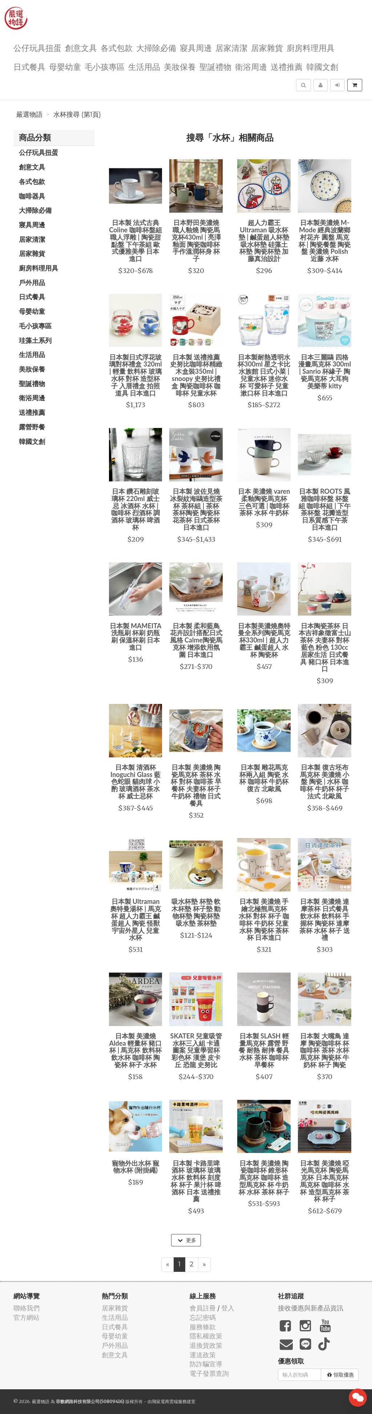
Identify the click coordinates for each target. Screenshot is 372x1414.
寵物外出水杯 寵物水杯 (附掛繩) (135, 1166)
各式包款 (117, 47)
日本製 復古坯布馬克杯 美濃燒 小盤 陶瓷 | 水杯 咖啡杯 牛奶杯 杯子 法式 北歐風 (324, 781)
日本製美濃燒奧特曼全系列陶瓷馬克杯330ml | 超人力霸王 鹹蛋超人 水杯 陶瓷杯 (264, 640)
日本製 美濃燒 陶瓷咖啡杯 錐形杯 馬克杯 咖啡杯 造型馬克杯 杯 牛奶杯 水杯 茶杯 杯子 (264, 1177)
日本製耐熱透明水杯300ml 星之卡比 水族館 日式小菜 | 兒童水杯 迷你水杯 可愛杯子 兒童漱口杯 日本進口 (264, 375)
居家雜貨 (267, 47)
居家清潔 (231, 47)
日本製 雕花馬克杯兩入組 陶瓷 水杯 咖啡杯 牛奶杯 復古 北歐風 (263, 778)
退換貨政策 (206, 1345)
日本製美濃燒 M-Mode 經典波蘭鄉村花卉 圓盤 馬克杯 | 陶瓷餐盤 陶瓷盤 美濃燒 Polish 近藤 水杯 (325, 241)
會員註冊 (203, 1308)
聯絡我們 (26, 1308)
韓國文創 (322, 66)
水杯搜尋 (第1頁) (77, 115)
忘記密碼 (203, 1317)
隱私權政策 (206, 1336)
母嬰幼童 (65, 66)
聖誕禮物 (215, 66)
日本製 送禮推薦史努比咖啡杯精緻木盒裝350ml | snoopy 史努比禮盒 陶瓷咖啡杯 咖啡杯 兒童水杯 (196, 375)
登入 (227, 1308)
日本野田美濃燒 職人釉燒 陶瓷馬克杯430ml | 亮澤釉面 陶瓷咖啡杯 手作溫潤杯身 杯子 (196, 241)
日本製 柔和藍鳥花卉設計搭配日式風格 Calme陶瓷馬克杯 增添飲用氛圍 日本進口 (196, 640)
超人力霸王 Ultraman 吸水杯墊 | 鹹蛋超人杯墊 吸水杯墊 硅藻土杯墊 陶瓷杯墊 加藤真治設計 (264, 241)
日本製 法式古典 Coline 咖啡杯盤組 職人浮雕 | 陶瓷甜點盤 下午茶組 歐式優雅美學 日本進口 (135, 241)
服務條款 (203, 1327)
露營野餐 (32, 427)
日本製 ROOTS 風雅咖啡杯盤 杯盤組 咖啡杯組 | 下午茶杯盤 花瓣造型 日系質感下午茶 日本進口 (325, 509)
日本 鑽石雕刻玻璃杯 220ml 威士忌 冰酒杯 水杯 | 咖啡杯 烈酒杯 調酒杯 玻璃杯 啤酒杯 (135, 509)
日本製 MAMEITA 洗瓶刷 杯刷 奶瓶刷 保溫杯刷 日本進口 (136, 636)
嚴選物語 (29, 115)
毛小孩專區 (105, 66)
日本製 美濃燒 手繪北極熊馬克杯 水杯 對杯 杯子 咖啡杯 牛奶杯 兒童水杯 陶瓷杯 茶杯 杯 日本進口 (264, 919)
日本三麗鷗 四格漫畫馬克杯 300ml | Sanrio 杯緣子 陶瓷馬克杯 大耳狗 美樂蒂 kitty (324, 371)
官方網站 (26, 1317)
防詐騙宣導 (206, 1364)
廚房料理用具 (311, 47)
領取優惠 (340, 1374)
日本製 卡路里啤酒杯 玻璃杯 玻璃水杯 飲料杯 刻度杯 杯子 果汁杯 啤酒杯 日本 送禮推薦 (196, 1181)
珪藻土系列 (35, 340)
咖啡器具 (32, 196)
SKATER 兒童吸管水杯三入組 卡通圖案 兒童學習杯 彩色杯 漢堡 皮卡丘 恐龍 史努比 (196, 1050)
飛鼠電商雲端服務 (169, 1401)
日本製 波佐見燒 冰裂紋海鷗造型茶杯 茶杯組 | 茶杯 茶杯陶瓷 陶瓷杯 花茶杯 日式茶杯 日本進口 (196, 509)
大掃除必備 (156, 47)
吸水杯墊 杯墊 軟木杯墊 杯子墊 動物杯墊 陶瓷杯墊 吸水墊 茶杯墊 (196, 912)
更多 (187, 1240)
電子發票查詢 (209, 1373)
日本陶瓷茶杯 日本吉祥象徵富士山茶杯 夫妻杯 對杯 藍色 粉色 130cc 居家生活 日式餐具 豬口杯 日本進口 (325, 647)
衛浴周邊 (251, 66)
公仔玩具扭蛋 (37, 47)
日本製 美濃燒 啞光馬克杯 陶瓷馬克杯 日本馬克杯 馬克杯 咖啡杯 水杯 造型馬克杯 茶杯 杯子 (324, 1181)
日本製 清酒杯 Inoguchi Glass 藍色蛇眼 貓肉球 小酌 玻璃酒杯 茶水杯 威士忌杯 (135, 781)
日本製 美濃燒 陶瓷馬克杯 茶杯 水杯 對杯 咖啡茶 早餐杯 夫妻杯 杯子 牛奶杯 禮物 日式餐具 (196, 785)
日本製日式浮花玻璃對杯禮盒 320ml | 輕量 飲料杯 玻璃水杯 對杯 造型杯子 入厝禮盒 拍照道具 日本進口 (135, 375)
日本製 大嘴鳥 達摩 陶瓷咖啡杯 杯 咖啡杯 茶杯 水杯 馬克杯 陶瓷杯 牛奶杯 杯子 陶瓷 (324, 1050)
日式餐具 (29, 66)
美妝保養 (180, 66)
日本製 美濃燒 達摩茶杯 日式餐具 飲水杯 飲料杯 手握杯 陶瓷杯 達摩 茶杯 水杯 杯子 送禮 (324, 919)
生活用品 (144, 66)
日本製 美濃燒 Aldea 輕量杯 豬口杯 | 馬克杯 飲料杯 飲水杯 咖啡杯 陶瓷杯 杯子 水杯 (135, 1050)
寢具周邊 (196, 47)
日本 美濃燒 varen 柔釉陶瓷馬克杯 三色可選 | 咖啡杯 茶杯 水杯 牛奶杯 (264, 502)
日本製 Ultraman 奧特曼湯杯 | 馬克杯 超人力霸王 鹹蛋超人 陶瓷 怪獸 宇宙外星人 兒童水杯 (135, 919)
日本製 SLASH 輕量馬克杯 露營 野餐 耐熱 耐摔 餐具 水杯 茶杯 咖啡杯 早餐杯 (264, 1050)
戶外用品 (32, 283)
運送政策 (203, 1355)
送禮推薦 (287, 66)
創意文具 (81, 47)
